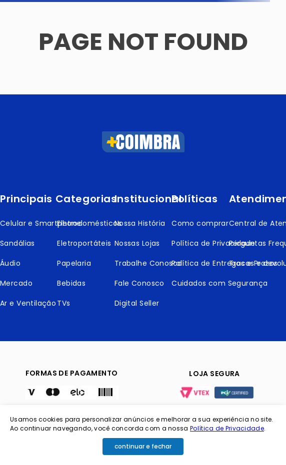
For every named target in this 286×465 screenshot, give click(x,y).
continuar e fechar (143, 446)
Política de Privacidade (227, 428)
